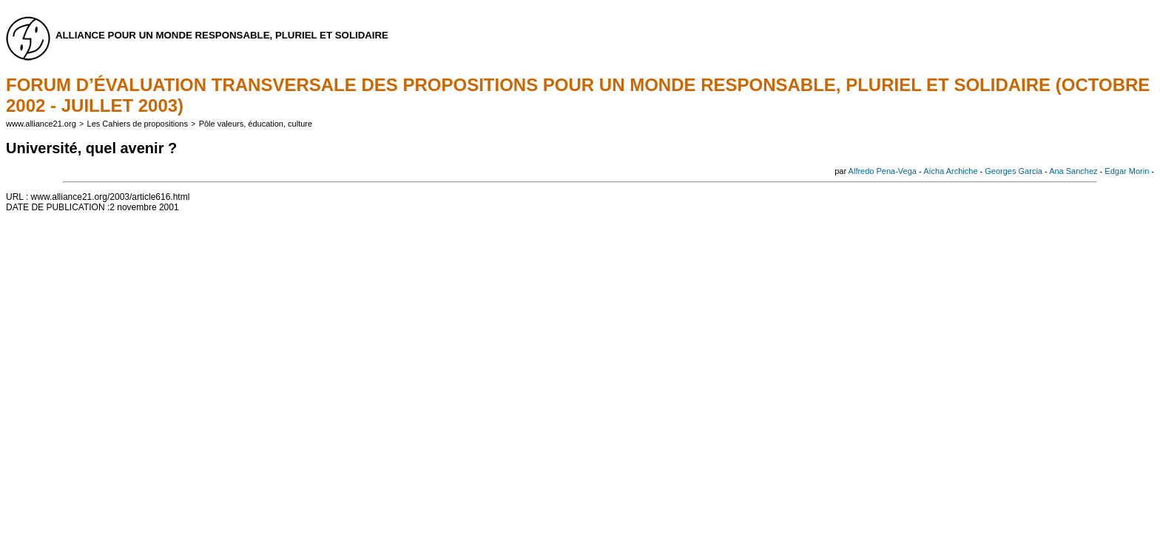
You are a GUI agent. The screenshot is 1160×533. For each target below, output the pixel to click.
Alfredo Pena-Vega (883, 171)
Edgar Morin (1127, 171)
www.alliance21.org (41, 123)
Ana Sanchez (1073, 171)
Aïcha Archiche (950, 171)
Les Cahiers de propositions (137, 123)
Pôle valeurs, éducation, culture (255, 123)
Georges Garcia (1013, 171)
